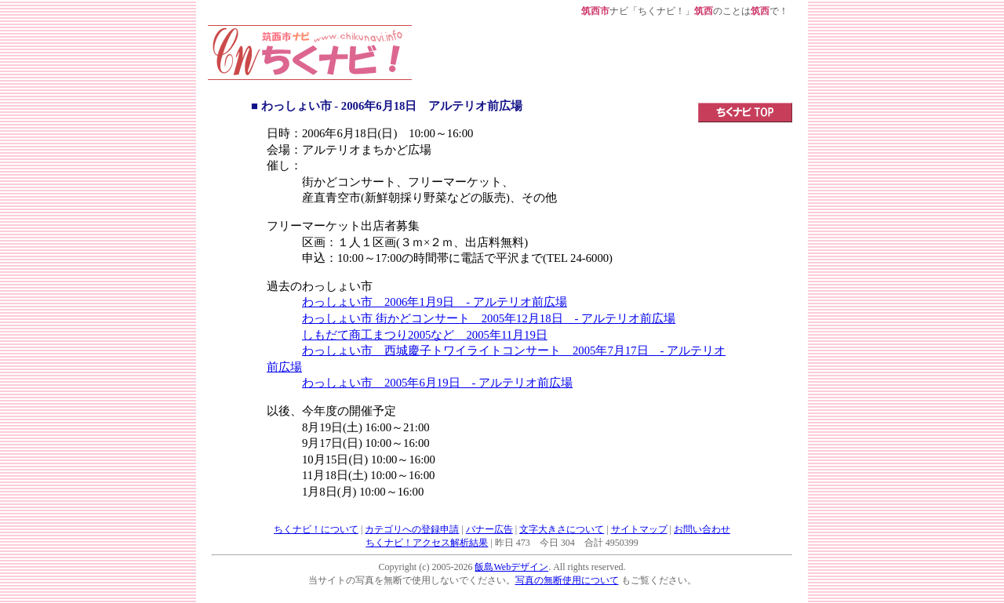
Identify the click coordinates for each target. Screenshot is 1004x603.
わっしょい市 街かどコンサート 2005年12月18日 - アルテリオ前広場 (488, 318)
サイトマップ (639, 529)
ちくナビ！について (316, 529)
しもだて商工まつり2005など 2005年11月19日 (424, 335)
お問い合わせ (702, 529)
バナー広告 (489, 529)
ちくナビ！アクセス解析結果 (427, 542)
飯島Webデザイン (511, 566)
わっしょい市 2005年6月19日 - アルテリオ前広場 (437, 382)
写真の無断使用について (567, 580)
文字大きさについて (561, 529)
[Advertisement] (602, 60)
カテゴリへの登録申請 (412, 529)
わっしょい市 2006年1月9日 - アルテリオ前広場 (434, 302)
